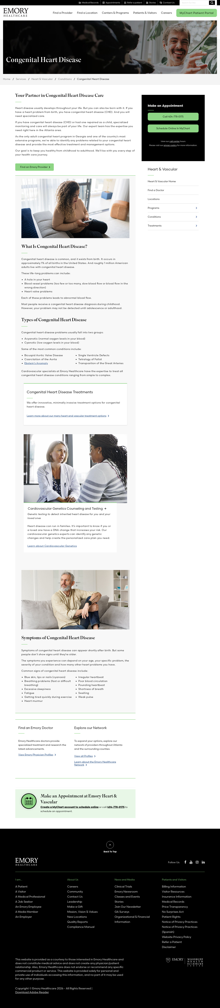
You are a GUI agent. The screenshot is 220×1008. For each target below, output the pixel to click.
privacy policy (170, 145)
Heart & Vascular (42, 78)
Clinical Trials (123, 886)
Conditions (65, 78)
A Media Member (26, 911)
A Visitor (20, 891)
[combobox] (198, 2)
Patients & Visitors (145, 13)
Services (21, 78)
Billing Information (174, 886)
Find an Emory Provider (34, 166)
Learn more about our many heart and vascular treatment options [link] (66, 415)
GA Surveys (122, 911)
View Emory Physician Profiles (35, 754)
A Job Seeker (24, 901)
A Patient (21, 886)
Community (75, 891)
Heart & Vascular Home (162, 181)
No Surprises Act (173, 911)
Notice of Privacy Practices (179, 922)
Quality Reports (77, 922)
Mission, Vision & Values (82, 911)
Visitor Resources (173, 891)
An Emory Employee (28, 906)
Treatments (154, 225)
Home (7, 78)
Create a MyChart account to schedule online (69, 807)
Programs (153, 207)
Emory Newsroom (126, 891)
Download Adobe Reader (32, 992)
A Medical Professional (30, 896)
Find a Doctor (156, 190)
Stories (119, 901)
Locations (154, 199)
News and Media (125, 879)
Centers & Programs (115, 13)
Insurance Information (176, 896)
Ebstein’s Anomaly (36, 363)
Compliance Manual (80, 927)
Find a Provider (63, 13)
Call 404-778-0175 (173, 116)
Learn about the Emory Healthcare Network (95, 763)
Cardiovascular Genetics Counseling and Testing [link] (66, 509)
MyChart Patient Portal (197, 13)
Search (212, 2)
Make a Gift (75, 906)
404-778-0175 (116, 807)
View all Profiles (83, 756)
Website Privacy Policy (176, 937)
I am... (18, 879)
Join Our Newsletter (128, 906)
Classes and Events (127, 896)
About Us (72, 879)
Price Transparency (175, 906)
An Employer (23, 917)
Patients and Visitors (174, 879)
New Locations (77, 917)
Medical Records (173, 901)
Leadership (74, 901)
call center (174, 141)
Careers (166, 13)
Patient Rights (171, 917)
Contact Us (74, 896)
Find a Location (87, 13)
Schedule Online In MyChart (173, 128)
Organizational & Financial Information (132, 919)
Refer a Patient (172, 942)
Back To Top (110, 851)
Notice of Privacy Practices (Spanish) (179, 929)
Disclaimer (169, 947)
